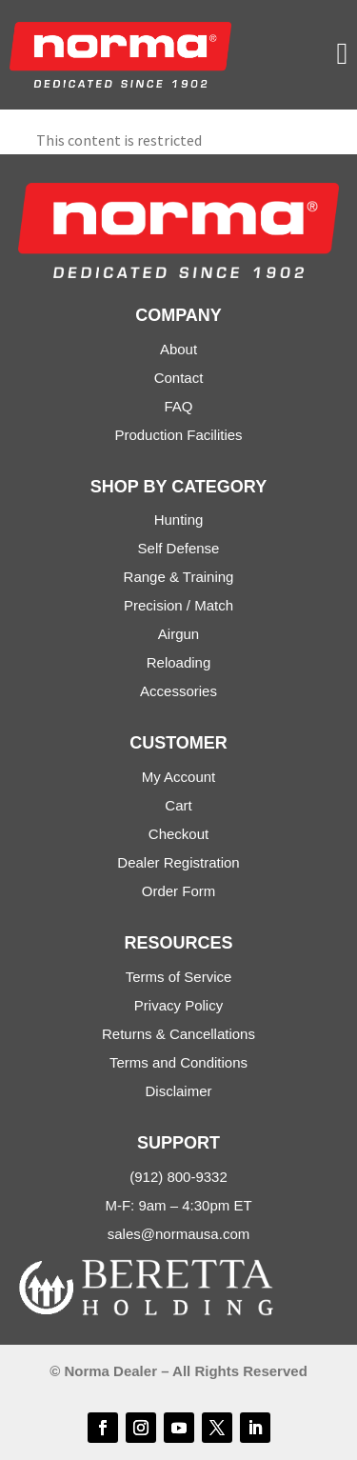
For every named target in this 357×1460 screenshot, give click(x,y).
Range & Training (179, 577)
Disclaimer (178, 1091)
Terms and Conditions (178, 1062)
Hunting (179, 519)
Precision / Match (178, 605)
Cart (178, 805)
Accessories (178, 691)
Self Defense (179, 548)
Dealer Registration (178, 862)
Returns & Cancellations (178, 1034)
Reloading (179, 662)
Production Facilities (178, 435)
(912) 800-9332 (178, 1177)
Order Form (179, 891)
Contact (179, 378)
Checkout (178, 834)
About (178, 349)
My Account (179, 777)
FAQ (178, 406)
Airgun (178, 634)
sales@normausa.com (178, 1234)
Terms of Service (179, 977)
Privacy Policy (178, 1005)
